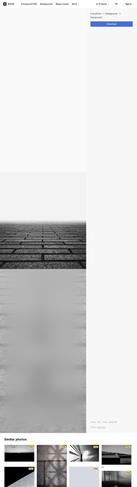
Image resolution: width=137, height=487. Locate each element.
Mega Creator (62, 4)
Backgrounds (46, 4)
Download (111, 24)
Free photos (95, 13)
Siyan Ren (101, 427)
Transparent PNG (29, 4)
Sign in (128, 4)
